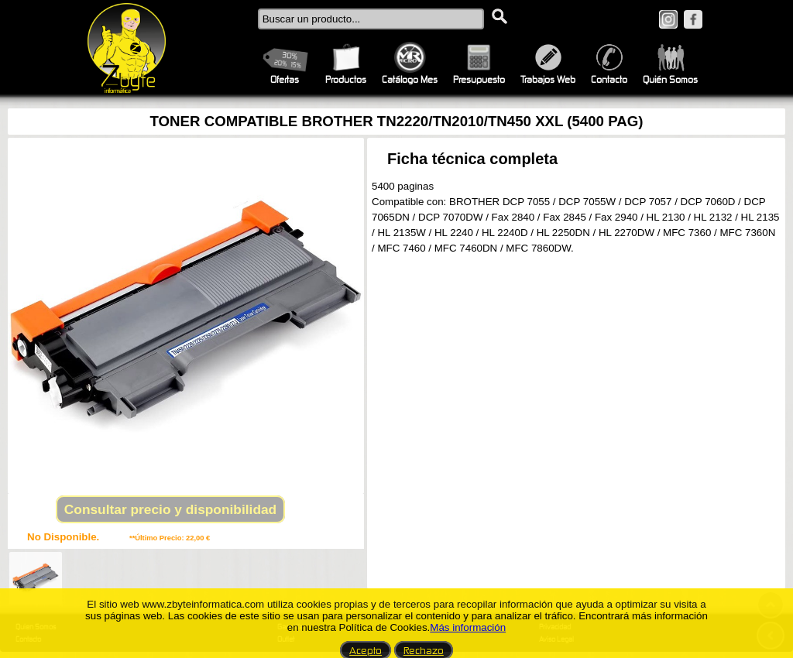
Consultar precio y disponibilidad (170, 509)
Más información (468, 627)
